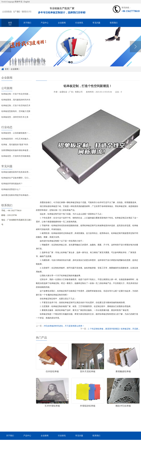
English (27, 2)
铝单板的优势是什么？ (11, 189)
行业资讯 (79, 23)
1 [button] (69, 65)
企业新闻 (62, 23)
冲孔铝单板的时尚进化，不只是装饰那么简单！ (64, 326)
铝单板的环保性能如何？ (12, 184)
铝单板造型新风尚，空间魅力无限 (15, 111)
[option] (70, 50)
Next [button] (135, 50)
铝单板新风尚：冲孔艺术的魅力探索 (16, 139)
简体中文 (18, 2)
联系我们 (114, 23)
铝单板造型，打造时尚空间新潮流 (15, 156)
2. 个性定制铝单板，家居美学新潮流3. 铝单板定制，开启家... (114, 329)
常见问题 (96, 23)
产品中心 (44, 23)
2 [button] (71, 65)
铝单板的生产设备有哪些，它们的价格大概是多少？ (23, 178)
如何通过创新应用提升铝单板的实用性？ (18, 195)
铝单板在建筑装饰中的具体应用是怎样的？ (19, 172)
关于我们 (27, 23)
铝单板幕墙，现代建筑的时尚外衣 (15, 100)
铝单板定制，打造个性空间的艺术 (15, 105)
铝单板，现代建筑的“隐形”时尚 (14, 145)
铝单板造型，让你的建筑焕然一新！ (16, 133)
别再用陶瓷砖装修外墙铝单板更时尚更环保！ (20, 150)
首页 (10, 23)
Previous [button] (5, 50)
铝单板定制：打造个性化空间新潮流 (16, 94)
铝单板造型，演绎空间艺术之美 (14, 117)
